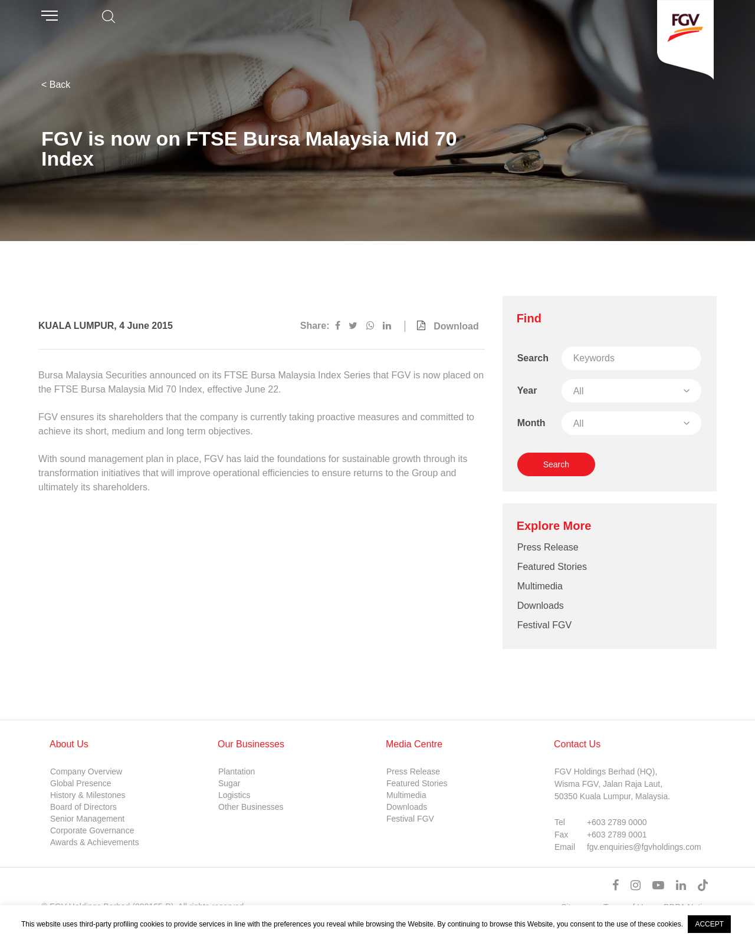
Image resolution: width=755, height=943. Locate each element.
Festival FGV (544, 625)
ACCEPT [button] (709, 924)
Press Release (548, 547)
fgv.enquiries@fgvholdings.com (644, 847)
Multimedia (540, 586)
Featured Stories (552, 567)
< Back (55, 85)
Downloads (540, 606)
